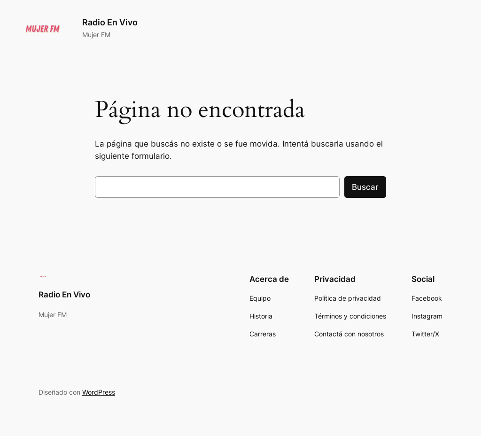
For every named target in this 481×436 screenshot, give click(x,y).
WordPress (98, 392)
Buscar (365, 187)
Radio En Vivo (110, 22)
